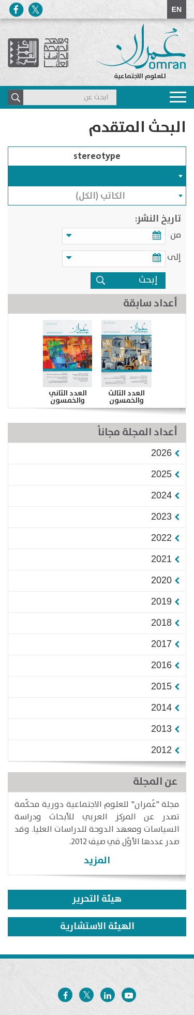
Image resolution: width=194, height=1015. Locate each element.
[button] (161, 453)
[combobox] (97, 176)
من (175, 235)
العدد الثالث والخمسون (126, 397)
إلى (174, 257)
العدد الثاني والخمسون (68, 397)
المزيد (97, 860)
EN (177, 9)
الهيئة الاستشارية (97, 926)
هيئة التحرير (97, 899)
